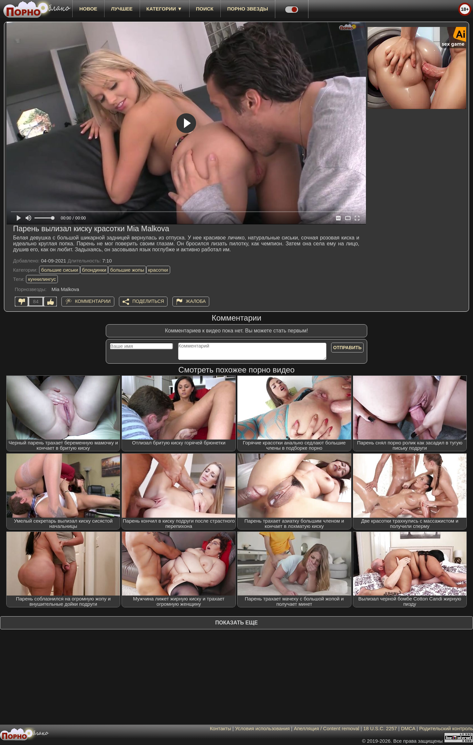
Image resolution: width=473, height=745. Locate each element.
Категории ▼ (164, 8)
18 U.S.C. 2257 (380, 728)
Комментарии (93, 301)
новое (88, 8)
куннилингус (42, 279)
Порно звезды (247, 8)
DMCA (408, 728)
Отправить (347, 347)
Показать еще (236, 622)
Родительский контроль (446, 728)
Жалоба (196, 301)
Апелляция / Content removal (326, 728)
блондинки (94, 270)
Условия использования (262, 728)
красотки (158, 270)
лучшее (121, 8)
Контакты (220, 728)
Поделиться (148, 301)
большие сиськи (59, 270)
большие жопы (127, 270)
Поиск (205, 8)
